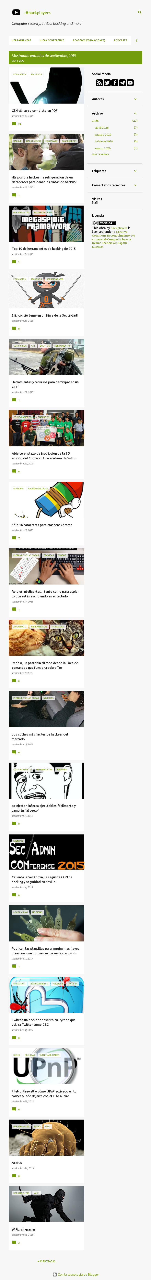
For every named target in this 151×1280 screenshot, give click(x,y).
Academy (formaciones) (89, 40)
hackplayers (119, 228)
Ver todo (18, 60)
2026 (95, 121)
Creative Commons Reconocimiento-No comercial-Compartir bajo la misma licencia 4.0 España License (113, 239)
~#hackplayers (37, 12)
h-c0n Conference (52, 40)
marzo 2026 (103, 134)
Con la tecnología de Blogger (75, 1274)
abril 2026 (102, 127)
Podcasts (120, 40)
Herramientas (21, 40)
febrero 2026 (104, 141)
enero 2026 (103, 148)
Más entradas (46, 1261)
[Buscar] (140, 12)
